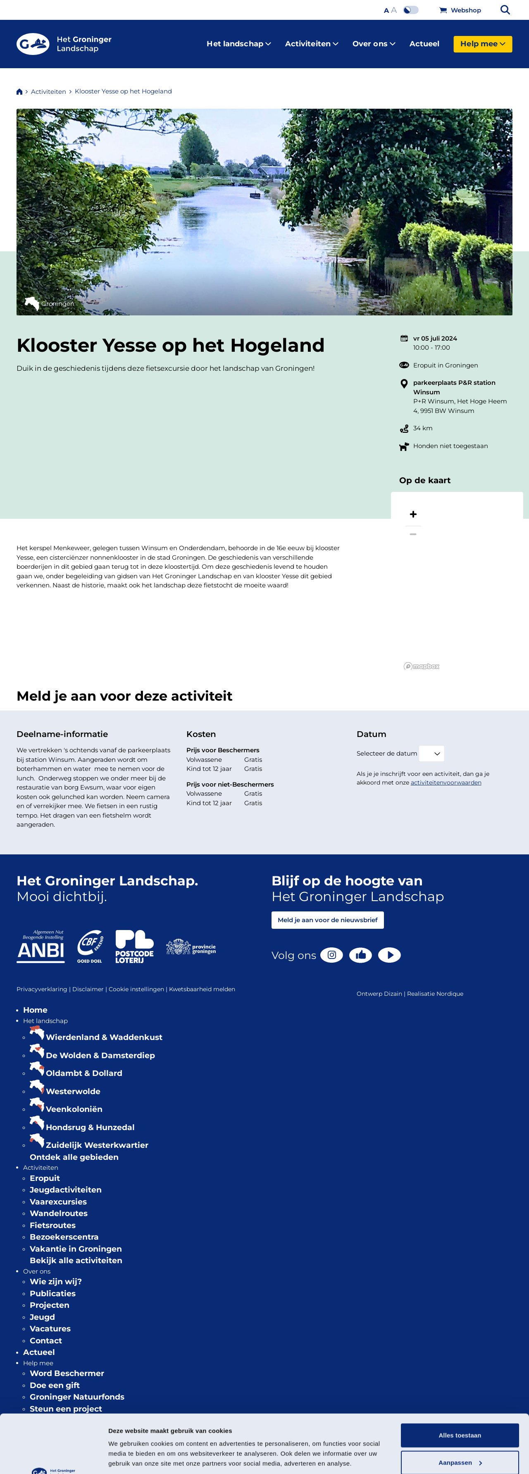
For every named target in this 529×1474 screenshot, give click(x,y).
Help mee (482, 40)
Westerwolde (73, 1085)
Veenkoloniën (74, 1102)
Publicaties (53, 1287)
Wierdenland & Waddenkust (104, 1030)
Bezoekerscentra (64, 1230)
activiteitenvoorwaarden (446, 776)
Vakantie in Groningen (76, 1242)
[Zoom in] (413, 507)
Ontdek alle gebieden (74, 1150)
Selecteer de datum (387, 747)
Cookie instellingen (139, 982)
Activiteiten (311, 40)
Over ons (374, 40)
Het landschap (239, 40)
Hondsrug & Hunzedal (90, 1121)
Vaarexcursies (58, 1195)
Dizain (393, 987)
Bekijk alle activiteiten (76, 1254)
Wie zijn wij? (56, 1275)
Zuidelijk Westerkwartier (97, 1138)
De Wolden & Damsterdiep (100, 1049)
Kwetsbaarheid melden (202, 982)
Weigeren (460, 1431)
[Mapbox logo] (421, 660)
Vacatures (50, 1322)
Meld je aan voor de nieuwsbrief (328, 913)
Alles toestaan (459, 1377)
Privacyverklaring (44, 982)
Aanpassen (460, 1403)
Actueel (425, 40)
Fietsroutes (53, 1219)
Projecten (49, 1298)
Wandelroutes (59, 1207)
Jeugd (42, 1310)
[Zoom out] (413, 527)
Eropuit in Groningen (445, 359)
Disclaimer (90, 982)
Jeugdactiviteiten (66, 1183)
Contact (46, 1334)
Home (35, 1003)
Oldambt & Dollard (84, 1066)
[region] (457, 574)
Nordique (449, 987)
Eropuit (45, 1171)
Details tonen (128, 1457)
